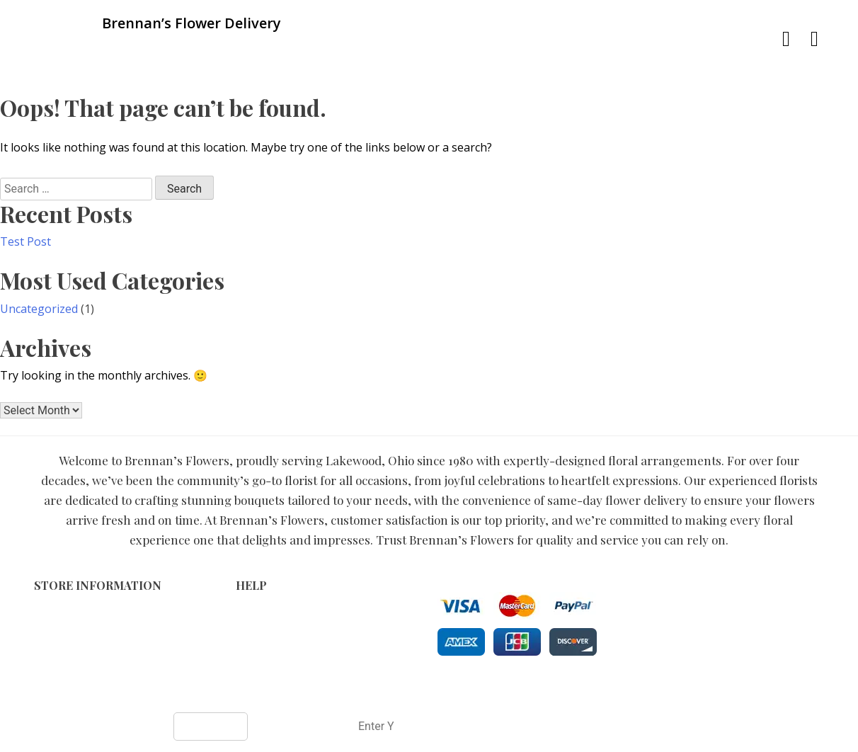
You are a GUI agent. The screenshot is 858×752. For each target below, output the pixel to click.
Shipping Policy (273, 642)
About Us (258, 657)
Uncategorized (39, 309)
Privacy (253, 627)
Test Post (25, 241)
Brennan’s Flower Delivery (378, 689)
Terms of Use (269, 613)
